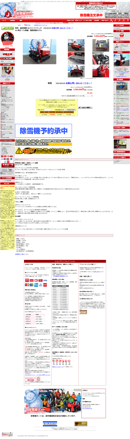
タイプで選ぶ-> (4, 91)
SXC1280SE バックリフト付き (7, 76)
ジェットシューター (5, 108)
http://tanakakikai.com (87, 408)
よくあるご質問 (5, 153)
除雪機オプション (5, 116)
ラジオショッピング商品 (6, 127)
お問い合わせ (4, 150)
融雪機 (2, 112)
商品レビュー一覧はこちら (119, 49)
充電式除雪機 (4, 87)
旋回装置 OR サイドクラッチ (40, 25)
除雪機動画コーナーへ (120, 148)
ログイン (115, 162)
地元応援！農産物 (5, 137)
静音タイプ (3, 103)
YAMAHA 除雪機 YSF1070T (122, 95)
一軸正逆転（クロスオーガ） (7, 99)
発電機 (3, 134)
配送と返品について (64, 427)
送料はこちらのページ (57, 366)
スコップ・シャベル (5, 131)
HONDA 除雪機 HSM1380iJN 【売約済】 (122, 119)
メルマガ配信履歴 (7, 180)
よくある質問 (116, 161)
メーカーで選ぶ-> (5, 86)
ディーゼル (3, 111)
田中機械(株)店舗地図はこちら (60, 276)
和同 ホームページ (118, 37)
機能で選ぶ (27, 25)
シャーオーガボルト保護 (6, 97)
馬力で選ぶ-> (4, 113)
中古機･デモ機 (4, 115)
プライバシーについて (6, 146)
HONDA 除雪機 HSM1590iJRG (122, 123)
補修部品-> (3, 118)
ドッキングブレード (5, 98)
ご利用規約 (4, 148)
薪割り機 (3, 124)
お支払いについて (5, 143)
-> (4, 96)
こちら (65, 107)
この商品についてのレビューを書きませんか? (124, 46)
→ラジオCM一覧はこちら (123, 135)
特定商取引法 (4, 149)
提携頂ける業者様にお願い (119, 154)
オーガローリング (4, 109)
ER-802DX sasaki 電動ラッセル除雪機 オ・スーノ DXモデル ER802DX (122, 92)
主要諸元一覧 (19, 254)
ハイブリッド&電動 (5, 107)
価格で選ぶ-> (4, 94)
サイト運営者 (4, 151)
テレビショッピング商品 (6, 126)
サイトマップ (4, 154)
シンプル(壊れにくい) (5, 106)
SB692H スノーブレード (122, 110)
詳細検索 (7, 55)
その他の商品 (117, 38)
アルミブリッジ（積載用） (7, 133)
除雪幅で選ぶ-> (4, 93)
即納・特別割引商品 (5, 90)
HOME (19, 25)
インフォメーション (118, 159)
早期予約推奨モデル (5, 89)
